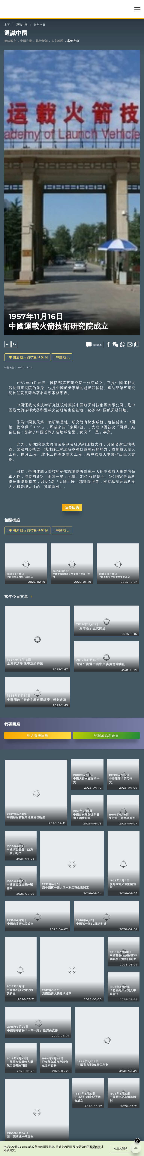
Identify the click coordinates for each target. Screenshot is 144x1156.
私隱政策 (95, 1146)
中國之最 (26, 41)
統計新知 (42, 41)
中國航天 (63, 357)
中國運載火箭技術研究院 (28, 357)
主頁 (7, 24)
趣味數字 (10, 41)
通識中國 (22, 24)
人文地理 (57, 41)
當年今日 (39, 24)
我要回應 (72, 507)
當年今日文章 (16, 596)
